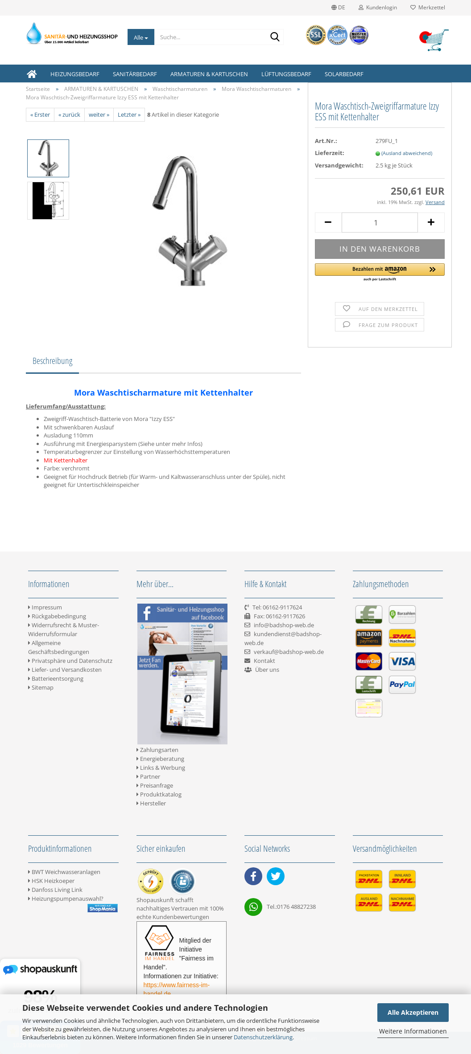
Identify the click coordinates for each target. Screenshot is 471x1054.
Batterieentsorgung (55, 678)
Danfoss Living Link (55, 890)
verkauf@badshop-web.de (289, 652)
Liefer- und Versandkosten (65, 670)
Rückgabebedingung (57, 616)
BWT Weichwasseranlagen (64, 872)
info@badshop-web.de (284, 625)
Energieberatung (160, 759)
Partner (148, 776)
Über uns (267, 670)
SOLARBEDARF (344, 74)
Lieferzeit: (329, 153)
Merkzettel (427, 7)
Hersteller (151, 803)
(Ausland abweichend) (406, 153)
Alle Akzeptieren (413, 1012)
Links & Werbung (160, 768)
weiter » (99, 114)
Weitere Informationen (413, 1031)
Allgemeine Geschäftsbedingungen (58, 647)
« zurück (69, 114)
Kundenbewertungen (181, 917)
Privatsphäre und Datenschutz (70, 661)
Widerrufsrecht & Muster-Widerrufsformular (63, 629)
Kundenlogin (378, 7)
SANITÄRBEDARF (135, 74)
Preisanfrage (154, 785)
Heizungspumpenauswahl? (65, 899)
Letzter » (129, 114)
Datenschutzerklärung (263, 1037)
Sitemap (41, 687)
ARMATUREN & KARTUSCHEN (209, 74)
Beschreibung (52, 361)
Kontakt (264, 661)
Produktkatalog (159, 794)
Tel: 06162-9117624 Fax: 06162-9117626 (274, 616)
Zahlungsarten (157, 750)
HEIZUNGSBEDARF (74, 74)
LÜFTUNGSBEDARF (286, 74)
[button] (380, 272)
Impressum (45, 607)
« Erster (40, 114)
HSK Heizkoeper (51, 881)
